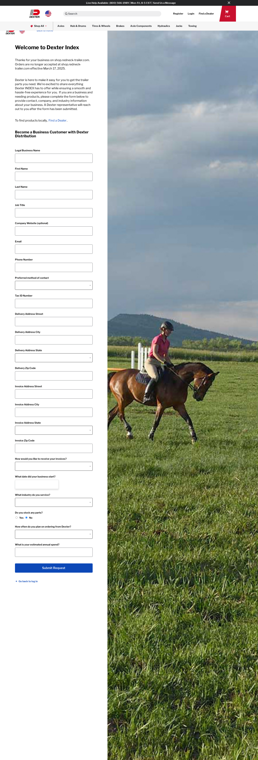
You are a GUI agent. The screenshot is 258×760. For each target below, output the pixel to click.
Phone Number (24, 259)
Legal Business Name (27, 150)
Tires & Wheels (101, 26)
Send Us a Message (164, 2)
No (30, 517)
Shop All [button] (38, 26)
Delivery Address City (27, 332)
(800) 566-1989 (119, 2)
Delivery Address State (28, 350)
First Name (21, 168)
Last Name (21, 186)
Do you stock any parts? (29, 512)
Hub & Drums (78, 26)
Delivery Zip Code (25, 368)
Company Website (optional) (31, 223)
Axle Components (141, 26)
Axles (60, 26)
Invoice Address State (28, 422)
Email (18, 241)
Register (178, 13)
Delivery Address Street (29, 313)
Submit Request (53, 568)
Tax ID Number (23, 295)
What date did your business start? (35, 476)
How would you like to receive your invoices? (41, 458)
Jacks (179, 26)
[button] (40, 14)
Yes (21, 517)
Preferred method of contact (32, 277)
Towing (192, 26)
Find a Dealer (57, 120)
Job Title (20, 205)
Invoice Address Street (28, 386)
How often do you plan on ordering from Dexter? (43, 526)
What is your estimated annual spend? (37, 544)
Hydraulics (164, 26)
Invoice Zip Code (25, 440)
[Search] (66, 13)
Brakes (120, 26)
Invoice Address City (27, 404)
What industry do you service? (32, 494)
